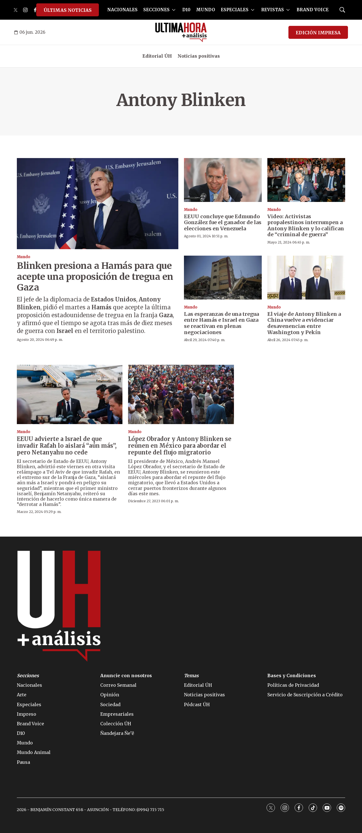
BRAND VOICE (313, 9)
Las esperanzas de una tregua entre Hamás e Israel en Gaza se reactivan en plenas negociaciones (221, 323)
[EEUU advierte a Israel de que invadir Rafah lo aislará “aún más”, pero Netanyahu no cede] (69, 394)
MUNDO (205, 9)
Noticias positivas (198, 56)
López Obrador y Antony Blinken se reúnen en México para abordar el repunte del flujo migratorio (179, 445)
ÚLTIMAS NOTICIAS (68, 10)
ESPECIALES (235, 9)
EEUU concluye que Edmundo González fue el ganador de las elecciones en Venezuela (222, 222)
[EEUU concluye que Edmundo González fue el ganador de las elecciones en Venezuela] (223, 180)
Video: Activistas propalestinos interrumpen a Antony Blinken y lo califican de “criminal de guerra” (305, 225)
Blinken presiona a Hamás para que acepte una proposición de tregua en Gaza (95, 276)
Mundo (23, 257)
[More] (173, 9)
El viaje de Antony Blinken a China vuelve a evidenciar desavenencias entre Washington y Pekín (304, 323)
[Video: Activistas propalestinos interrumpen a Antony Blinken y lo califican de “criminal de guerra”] (306, 180)
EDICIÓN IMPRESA (318, 32)
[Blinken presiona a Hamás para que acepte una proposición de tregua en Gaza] (97, 203)
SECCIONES (156, 9)
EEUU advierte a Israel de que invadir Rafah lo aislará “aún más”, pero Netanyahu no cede (67, 445)
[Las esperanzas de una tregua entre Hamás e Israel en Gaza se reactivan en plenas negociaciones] (223, 278)
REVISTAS (272, 9)
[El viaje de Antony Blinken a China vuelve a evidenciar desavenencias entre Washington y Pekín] (306, 278)
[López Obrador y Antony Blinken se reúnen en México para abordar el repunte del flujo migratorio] (181, 394)
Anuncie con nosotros (126, 675)
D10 (186, 9)
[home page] (181, 32)
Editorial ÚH (157, 56)
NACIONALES (122, 9)
